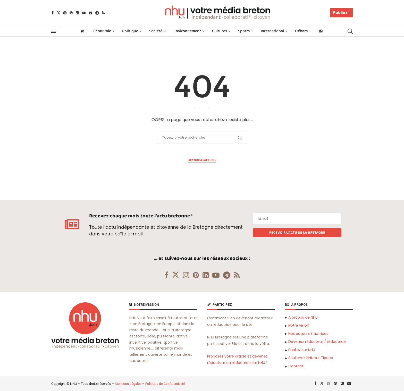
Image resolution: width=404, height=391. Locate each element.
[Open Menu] (53, 31)
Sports (244, 31)
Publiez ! (341, 12)
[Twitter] (58, 13)
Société (155, 31)
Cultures (219, 31)
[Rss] (103, 13)
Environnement (187, 31)
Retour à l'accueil (202, 160)
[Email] (90, 13)
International (272, 31)
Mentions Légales (128, 384)
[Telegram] (97, 13)
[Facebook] (52, 13)
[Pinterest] (71, 13)
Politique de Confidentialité (165, 384)
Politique (130, 31)
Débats (301, 31)
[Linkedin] (77, 13)
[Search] (350, 31)
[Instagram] (65, 13)
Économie (102, 31)
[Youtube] (84, 13)
